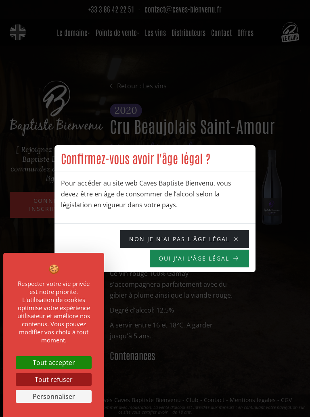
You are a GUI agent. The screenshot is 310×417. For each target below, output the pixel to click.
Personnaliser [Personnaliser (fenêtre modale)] (54, 396)
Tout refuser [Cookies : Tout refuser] (54, 379)
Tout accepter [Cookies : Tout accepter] (54, 362)
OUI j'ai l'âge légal (194, 258)
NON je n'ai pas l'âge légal (179, 239)
